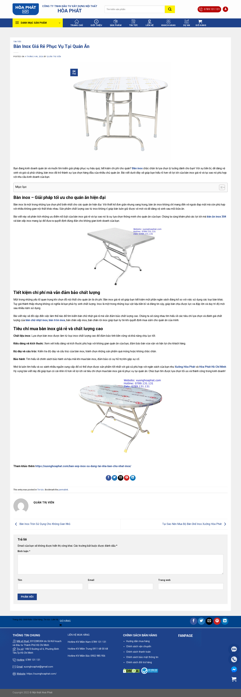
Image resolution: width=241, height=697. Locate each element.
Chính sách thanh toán (138, 651)
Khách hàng (168, 22)
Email (91, 580)
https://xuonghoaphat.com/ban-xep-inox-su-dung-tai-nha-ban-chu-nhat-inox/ (83, 466)
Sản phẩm (116, 22)
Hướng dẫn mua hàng (138, 641)
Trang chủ (76, 22)
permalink (63, 489)
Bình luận (24, 551)
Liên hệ (150, 22)
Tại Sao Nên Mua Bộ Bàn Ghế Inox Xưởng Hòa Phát (195, 524)
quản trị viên (54, 56)
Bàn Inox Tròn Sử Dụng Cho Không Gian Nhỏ (41, 524)
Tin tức (133, 22)
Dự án (186, 22)
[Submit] (170, 9)
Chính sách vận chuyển (138, 646)
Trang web (164, 580)
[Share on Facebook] (108, 478)
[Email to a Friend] (120, 478)
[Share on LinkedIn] (133, 478)
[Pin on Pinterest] (126, 478)
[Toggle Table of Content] (220, 187)
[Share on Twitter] (114, 478)
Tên (20, 580)
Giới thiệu (96, 22)
